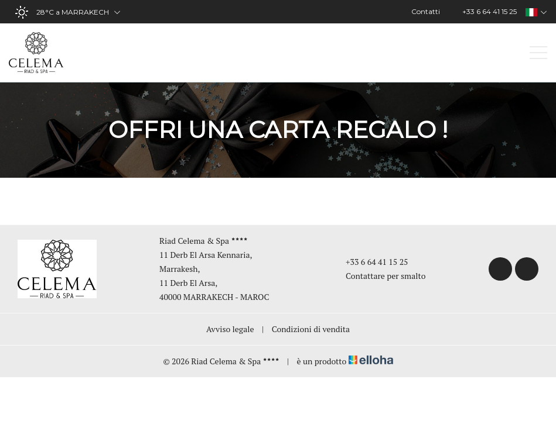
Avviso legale (230, 328)
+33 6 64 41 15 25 (370, 261)
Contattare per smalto (378, 275)
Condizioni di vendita (311, 328)
